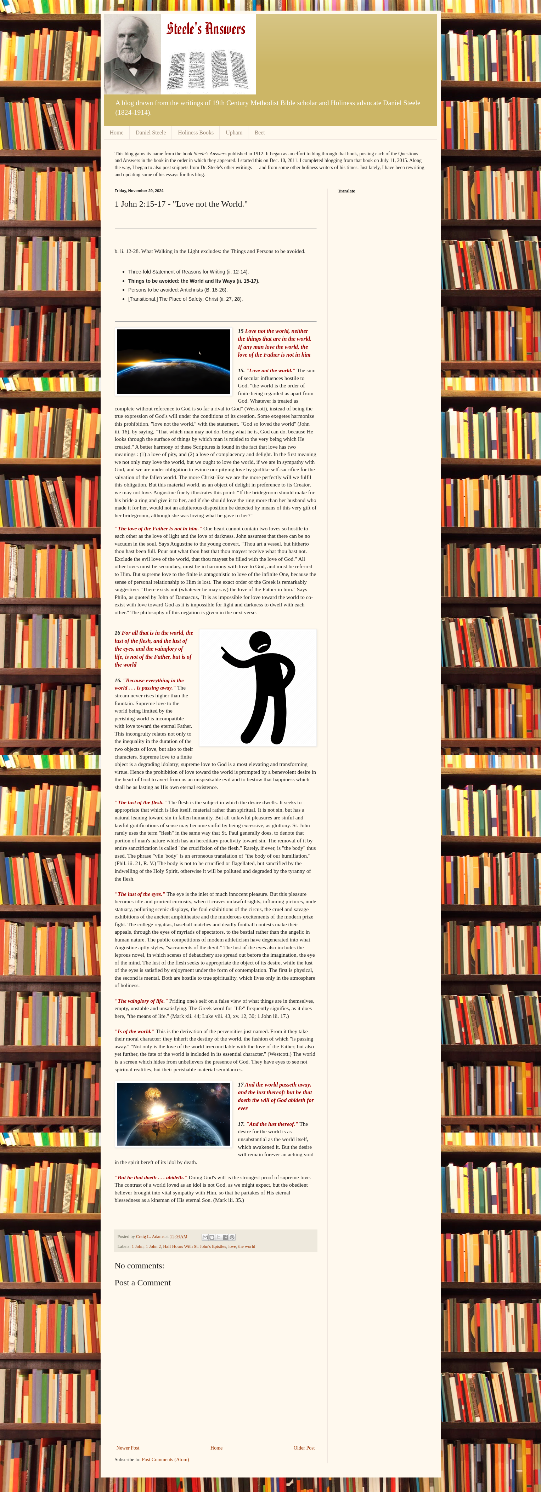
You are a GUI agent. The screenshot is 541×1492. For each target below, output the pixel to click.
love (232, 1246)
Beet (259, 132)
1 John (137, 1246)
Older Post (304, 1448)
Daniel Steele (151, 132)
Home (117, 132)
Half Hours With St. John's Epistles (194, 1246)
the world (246, 1246)
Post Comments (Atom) (165, 1459)
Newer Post (128, 1448)
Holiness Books (196, 132)
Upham (234, 132)
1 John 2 (153, 1246)
